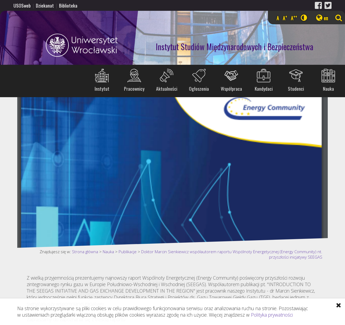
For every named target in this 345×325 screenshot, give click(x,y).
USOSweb (22, 5)
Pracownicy (134, 88)
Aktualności (166, 88)
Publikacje (128, 251)
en (326, 18)
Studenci (296, 88)
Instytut (102, 88)
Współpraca (231, 88)
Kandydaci (264, 88)
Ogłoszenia (199, 88)
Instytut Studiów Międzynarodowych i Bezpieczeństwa (234, 46)
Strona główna (85, 251)
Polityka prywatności (272, 315)
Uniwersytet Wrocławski (60, 45)
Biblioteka (68, 5)
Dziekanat (45, 5)
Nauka (328, 88)
